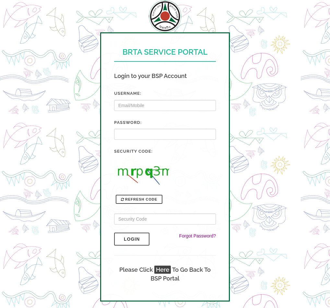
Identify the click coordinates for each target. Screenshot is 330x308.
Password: (128, 122)
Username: (127, 93)
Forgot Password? (197, 235)
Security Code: (133, 151)
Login (136, 239)
